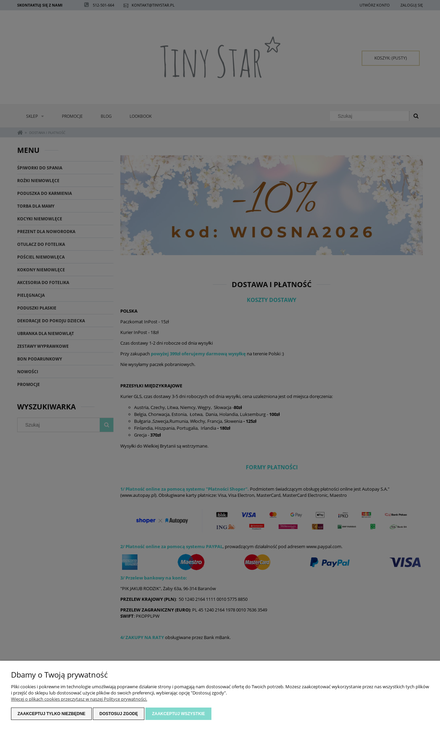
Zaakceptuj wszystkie (178, 713)
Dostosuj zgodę (118, 713)
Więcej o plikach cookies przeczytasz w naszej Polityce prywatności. (79, 699)
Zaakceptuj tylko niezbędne (51, 713)
